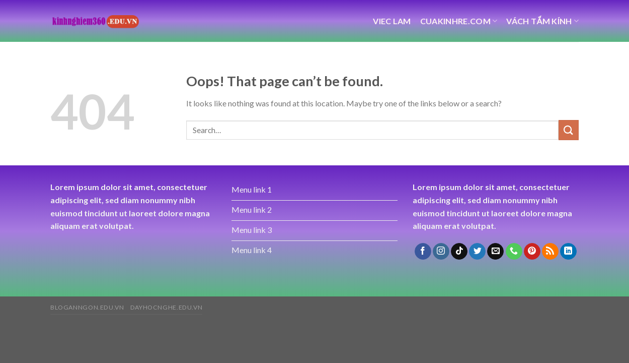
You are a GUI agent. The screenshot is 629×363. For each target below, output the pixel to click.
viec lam (392, 21)
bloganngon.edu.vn (87, 307)
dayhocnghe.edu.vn (166, 307)
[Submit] (569, 130)
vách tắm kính (542, 21)
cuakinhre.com (459, 21)
